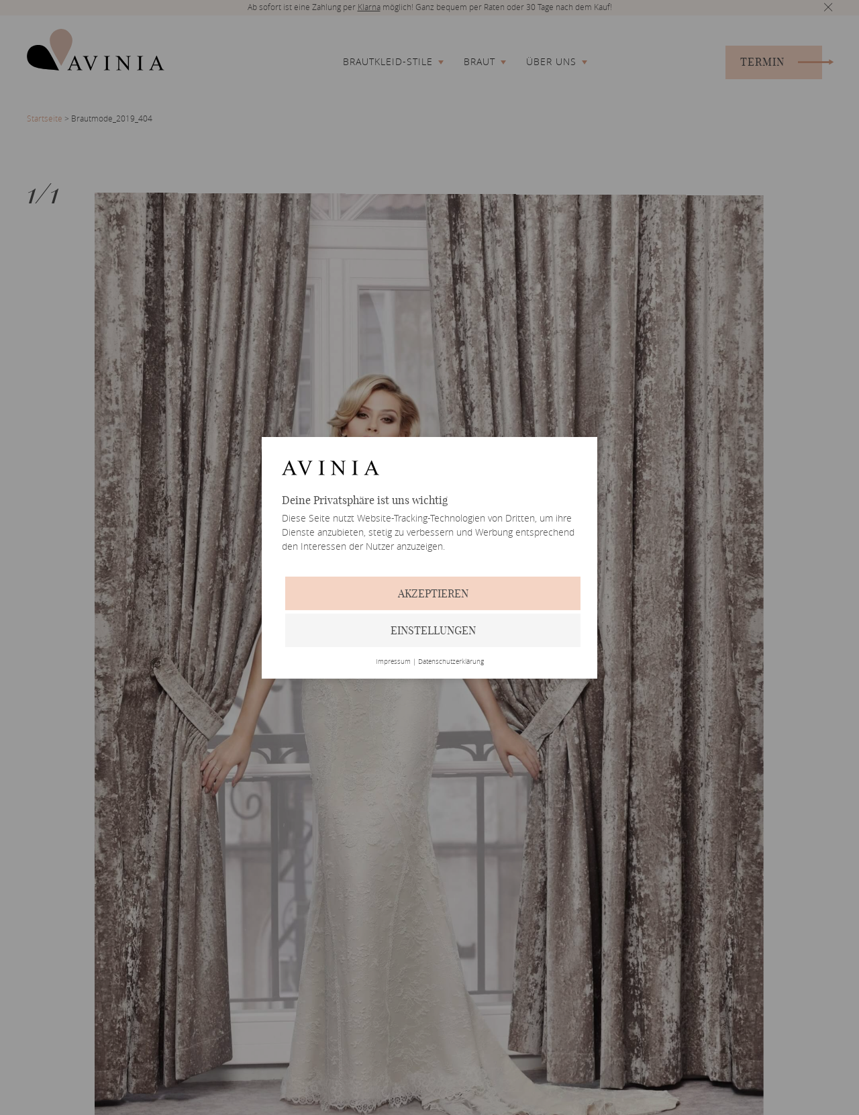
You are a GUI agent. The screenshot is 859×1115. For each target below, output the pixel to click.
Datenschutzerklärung (451, 662)
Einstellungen (433, 630)
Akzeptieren (433, 593)
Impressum (393, 662)
